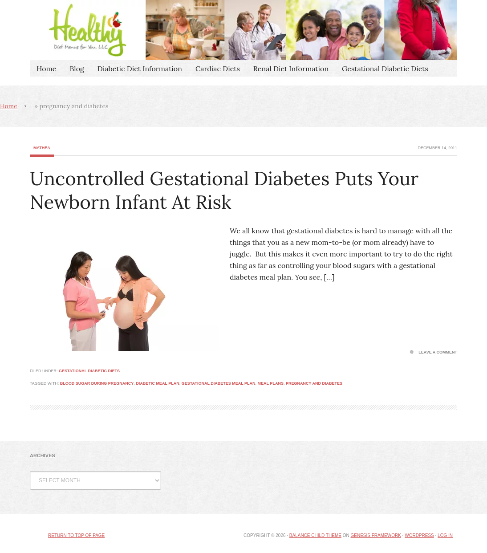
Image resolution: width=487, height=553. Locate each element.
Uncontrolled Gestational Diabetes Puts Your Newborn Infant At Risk (224, 190)
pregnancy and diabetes (314, 383)
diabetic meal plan (157, 383)
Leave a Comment (437, 352)
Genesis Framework (375, 535)
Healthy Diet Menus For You (243, 30)
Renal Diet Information (291, 68)
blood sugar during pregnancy (97, 383)
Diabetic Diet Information (139, 68)
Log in (445, 535)
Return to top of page (76, 535)
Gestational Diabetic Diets (385, 68)
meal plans (271, 383)
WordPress (419, 535)
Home (46, 68)
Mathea (41, 148)
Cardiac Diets (217, 68)
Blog (76, 68)
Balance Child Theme (315, 535)
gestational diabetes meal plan (219, 383)
